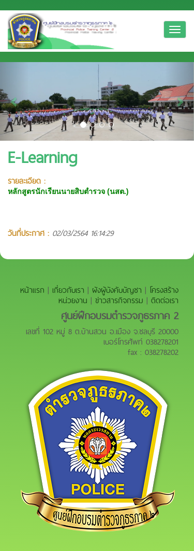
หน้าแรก (32, 290)
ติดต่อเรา (164, 300)
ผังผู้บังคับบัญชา (117, 290)
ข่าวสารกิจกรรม (119, 300)
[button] (14, 101)
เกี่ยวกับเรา (68, 290)
